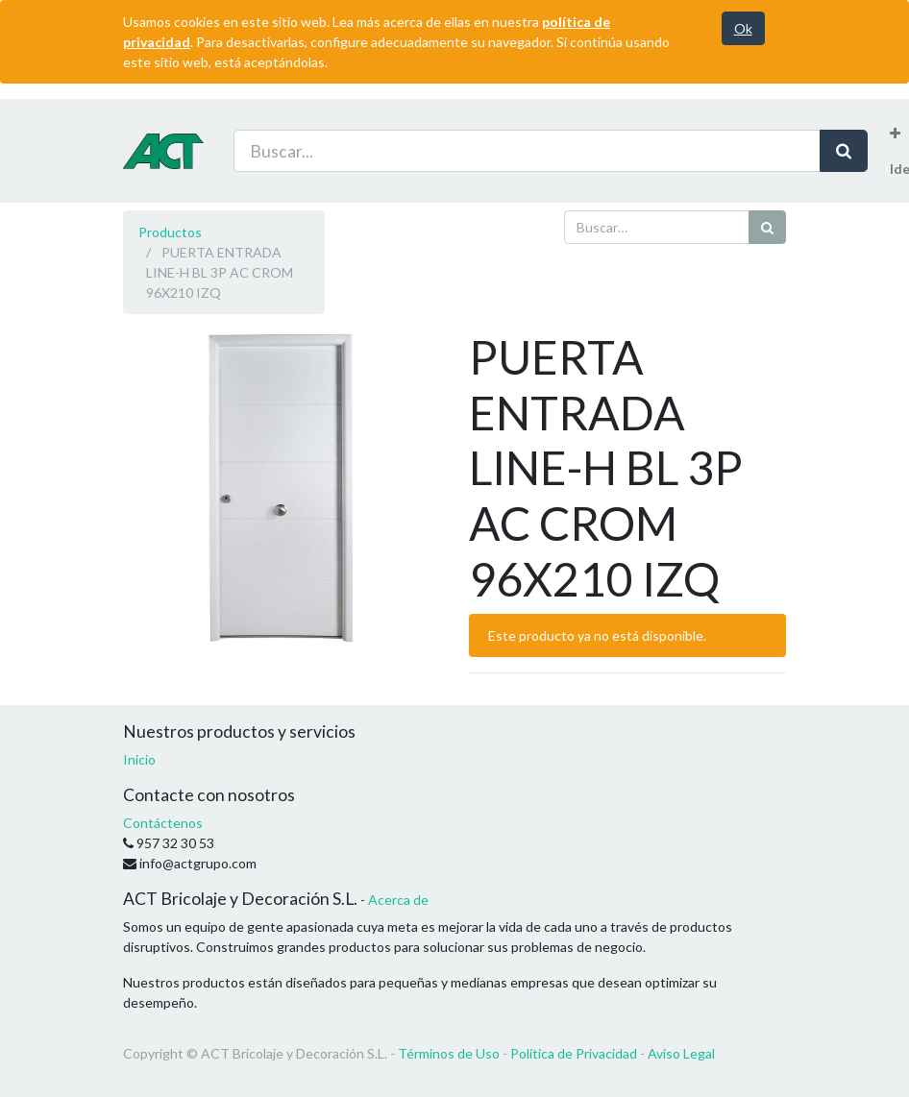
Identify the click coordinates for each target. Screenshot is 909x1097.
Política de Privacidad (573, 1053)
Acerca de (398, 899)
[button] (895, 133)
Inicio (139, 759)
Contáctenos (163, 823)
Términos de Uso (449, 1053)
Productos (170, 232)
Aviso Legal (681, 1053)
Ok (743, 28)
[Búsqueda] (767, 227)
